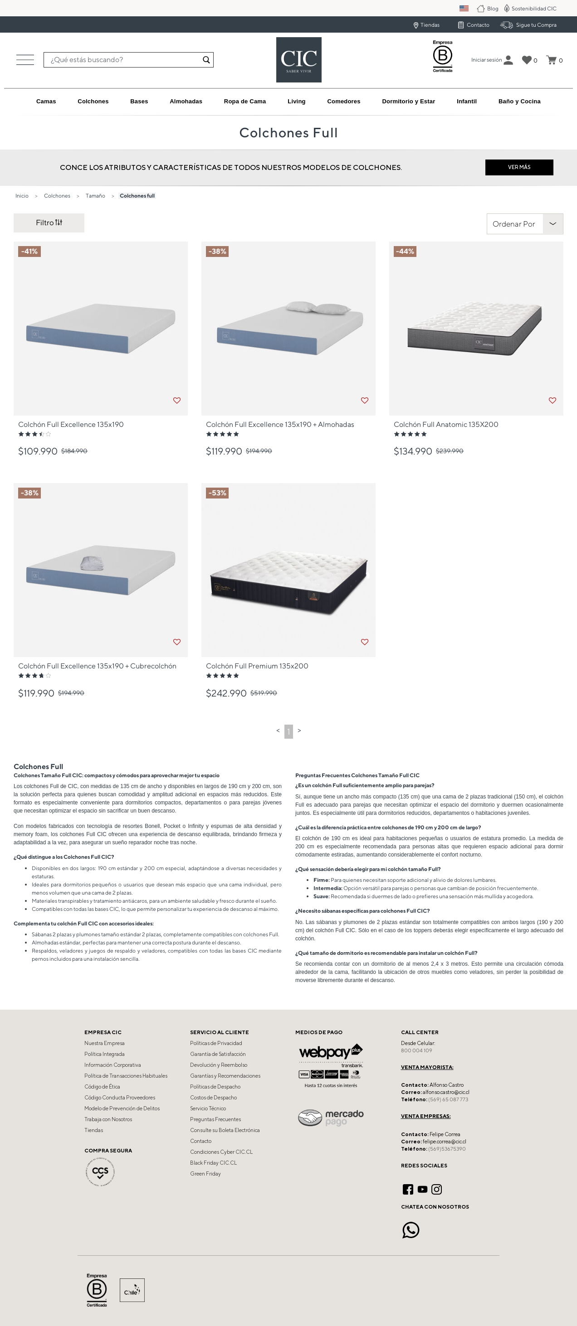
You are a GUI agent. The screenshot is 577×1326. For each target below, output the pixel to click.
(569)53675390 (447, 1149)
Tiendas (430, 24)
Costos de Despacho (213, 1097)
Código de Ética (102, 1087)
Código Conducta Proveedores (119, 1097)
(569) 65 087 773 (448, 1099)
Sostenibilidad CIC (534, 8)
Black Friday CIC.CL (213, 1163)
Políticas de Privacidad (216, 1043)
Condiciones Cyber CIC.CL (221, 1152)
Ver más (519, 167)
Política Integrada (104, 1054)
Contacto (478, 24)
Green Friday (205, 1174)
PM (470, 8)
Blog (493, 8)
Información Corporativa (112, 1065)
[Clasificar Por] (525, 223)
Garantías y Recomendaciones (225, 1076)
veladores (71, 950)
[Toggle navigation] (25, 60)
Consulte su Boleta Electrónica (225, 1130)
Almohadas (45, 942)
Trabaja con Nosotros (108, 1119)
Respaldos (44, 950)
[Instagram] (436, 1188)
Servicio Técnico (208, 1108)
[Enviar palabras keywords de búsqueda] (206, 59)
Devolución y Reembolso (218, 1065)
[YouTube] (422, 1188)
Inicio (22, 195)
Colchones (57, 195)
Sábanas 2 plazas (52, 934)
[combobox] (129, 60)
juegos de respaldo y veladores (127, 950)
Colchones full (137, 195)
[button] (486, 60)
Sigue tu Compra (536, 24)
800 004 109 (416, 1050)
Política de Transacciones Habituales (125, 1076)
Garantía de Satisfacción (218, 1054)
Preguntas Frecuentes (215, 1119)
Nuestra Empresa (104, 1043)
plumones (88, 934)
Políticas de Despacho (215, 1087)
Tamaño (95, 195)
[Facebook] (408, 1188)
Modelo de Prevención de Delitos (122, 1108)
